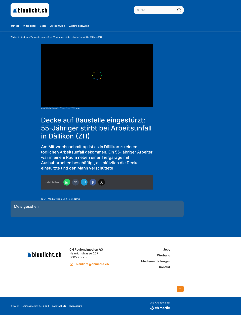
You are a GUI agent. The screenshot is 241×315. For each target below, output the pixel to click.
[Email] (84, 182)
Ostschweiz (57, 25)
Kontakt (164, 267)
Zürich (15, 25)
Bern (43, 25)
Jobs (166, 249)
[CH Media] (160, 307)
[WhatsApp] (66, 182)
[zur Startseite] (30, 10)
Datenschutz (59, 305)
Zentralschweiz (79, 25)
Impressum (75, 305)
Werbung (163, 255)
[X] (101, 182)
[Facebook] (93, 182)
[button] (75, 182)
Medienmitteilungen (155, 261)
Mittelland (29, 25)
